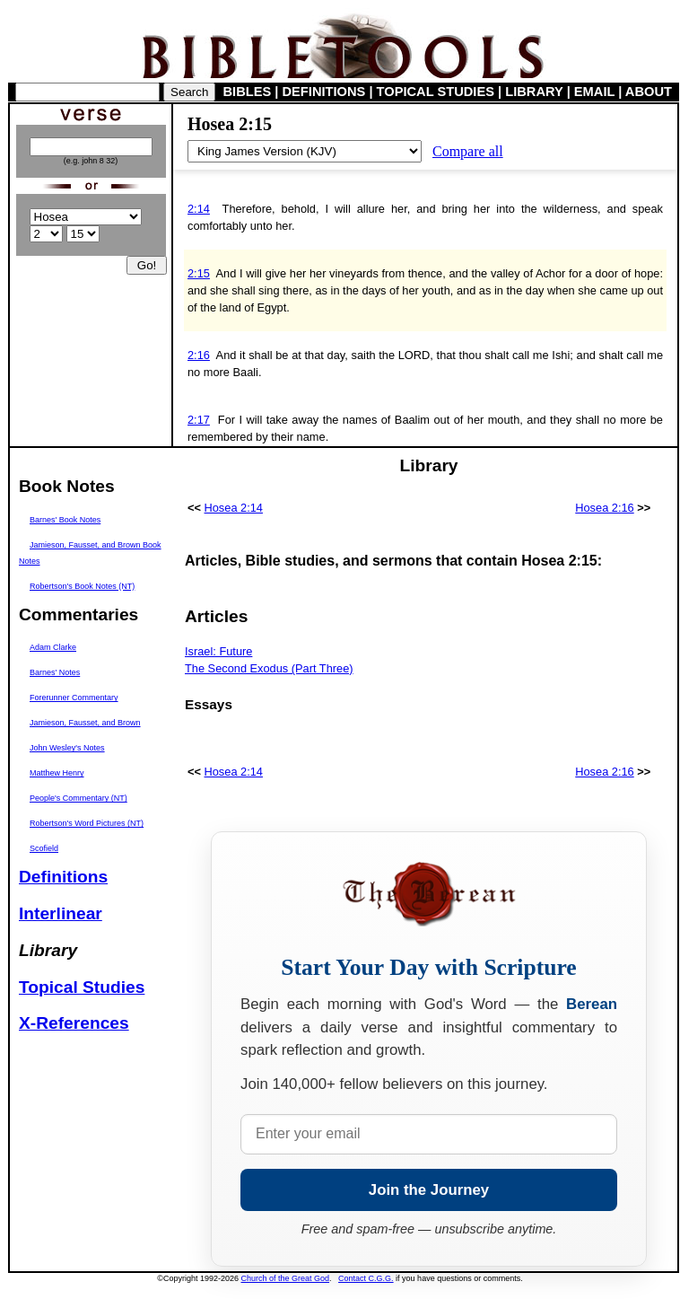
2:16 (198, 355)
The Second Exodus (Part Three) (269, 668)
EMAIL (594, 91)
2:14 (198, 208)
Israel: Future (218, 651)
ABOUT (648, 91)
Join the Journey (429, 1189)
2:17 (198, 419)
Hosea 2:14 (234, 507)
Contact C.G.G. (366, 1278)
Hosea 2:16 (604, 507)
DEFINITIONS (324, 91)
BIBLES (247, 91)
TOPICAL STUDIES (435, 91)
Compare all (467, 151)
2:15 (198, 273)
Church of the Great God (285, 1278)
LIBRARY (533, 91)
